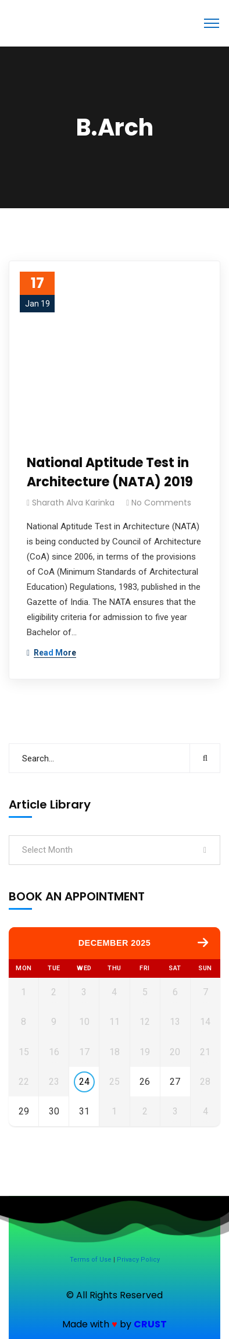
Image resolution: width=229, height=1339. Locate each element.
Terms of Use (91, 1259)
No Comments (161, 502)
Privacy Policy (138, 1259)
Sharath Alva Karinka (73, 502)
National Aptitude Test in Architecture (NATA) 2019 (110, 472)
